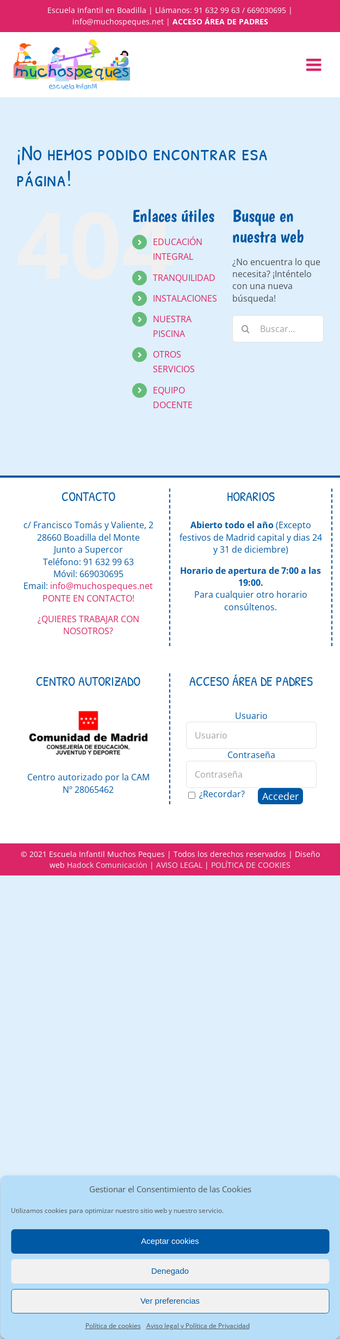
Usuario (251, 716)
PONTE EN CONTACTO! (88, 598)
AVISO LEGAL (179, 865)
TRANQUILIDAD (184, 278)
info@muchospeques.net (118, 21)
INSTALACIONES (185, 298)
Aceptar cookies (170, 1241)
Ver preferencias (170, 1300)
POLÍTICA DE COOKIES (250, 865)
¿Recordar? (222, 794)
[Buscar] (245, 328)
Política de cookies (113, 1325)
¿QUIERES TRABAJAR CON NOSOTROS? (88, 625)
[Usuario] (251, 735)
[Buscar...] (278, 328)
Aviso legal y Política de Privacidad (198, 1325)
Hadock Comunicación (107, 865)
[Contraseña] (251, 774)
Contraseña (251, 755)
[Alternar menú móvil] (315, 64)
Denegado (170, 1270)
